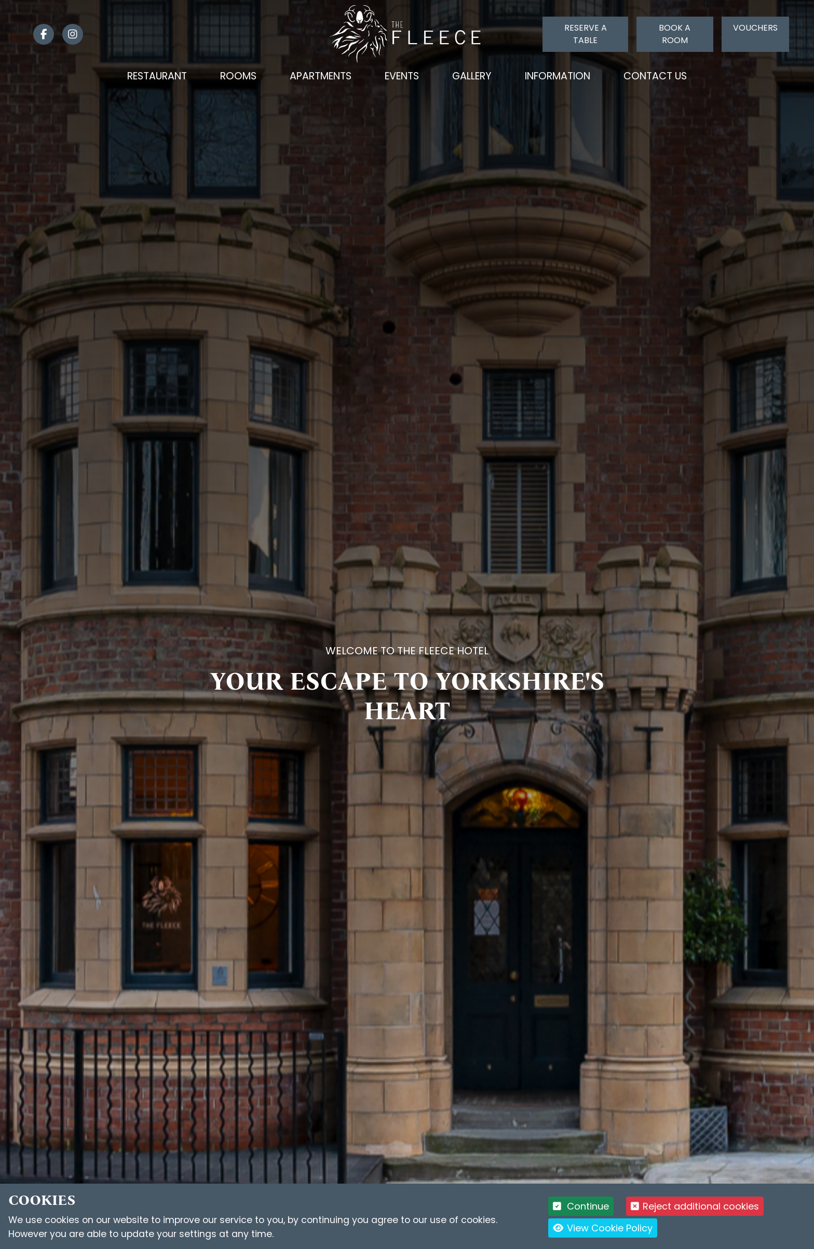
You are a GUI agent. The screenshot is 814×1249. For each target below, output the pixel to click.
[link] (39, 34)
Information (557, 76)
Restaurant (157, 76)
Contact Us (655, 76)
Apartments (320, 76)
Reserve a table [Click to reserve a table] (585, 34)
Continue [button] (581, 1206)
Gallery (472, 76)
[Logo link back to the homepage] (407, 34)
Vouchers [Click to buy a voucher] (755, 28)
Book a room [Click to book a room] (674, 34)
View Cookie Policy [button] (603, 1227)
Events (402, 76)
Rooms (238, 76)
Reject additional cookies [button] (695, 1206)
